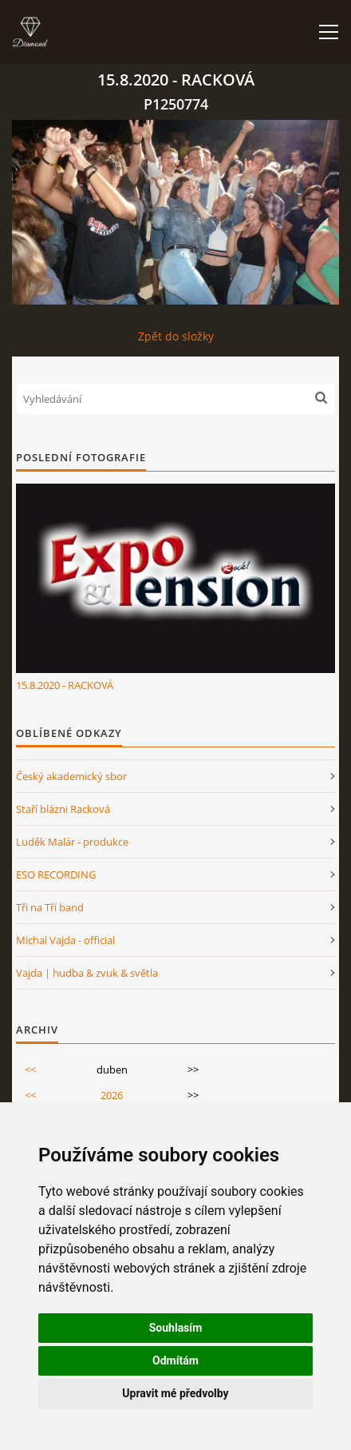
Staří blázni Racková (63, 809)
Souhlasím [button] (176, 1327)
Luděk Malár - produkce (72, 842)
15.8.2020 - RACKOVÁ (64, 685)
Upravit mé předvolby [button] (175, 1393)
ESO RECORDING (56, 874)
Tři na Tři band (50, 907)
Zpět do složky (176, 336)
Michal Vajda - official (65, 940)
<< (30, 1069)
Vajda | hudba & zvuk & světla (87, 973)
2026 (112, 1095)
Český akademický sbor (71, 776)
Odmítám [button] (175, 1360)
